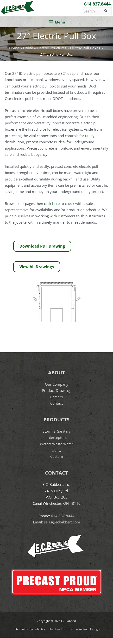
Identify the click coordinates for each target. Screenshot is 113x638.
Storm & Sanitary (57, 431)
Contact (56, 403)
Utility (57, 450)
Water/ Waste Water (56, 443)
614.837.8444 (97, 4)
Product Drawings (56, 390)
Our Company (56, 384)
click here (52, 203)
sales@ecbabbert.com (62, 522)
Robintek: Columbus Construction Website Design (67, 629)
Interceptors (57, 437)
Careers (56, 396)
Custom (56, 456)
